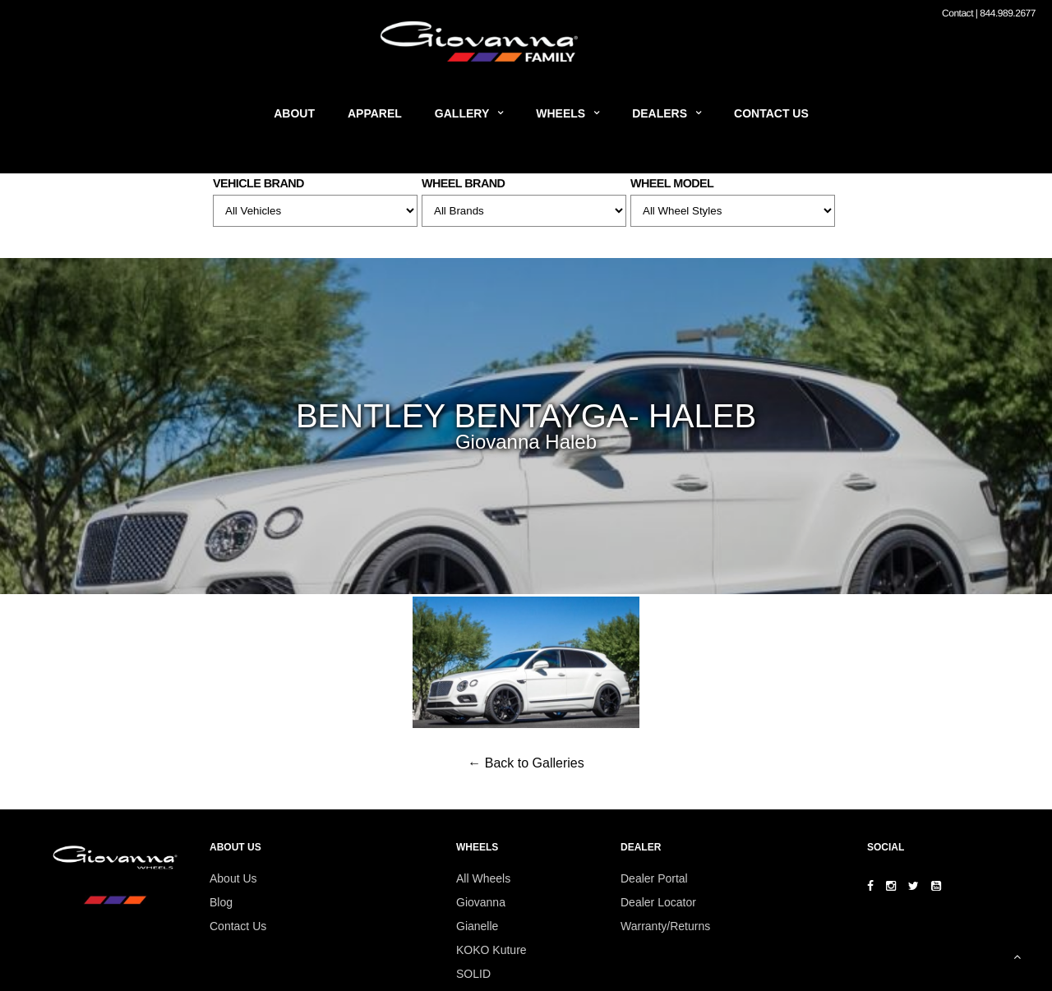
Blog (221, 902)
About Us (233, 878)
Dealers (659, 113)
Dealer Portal (654, 878)
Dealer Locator (658, 902)
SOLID (473, 973)
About (294, 113)
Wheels (560, 113)
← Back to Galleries (526, 763)
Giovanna (480, 902)
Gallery (462, 113)
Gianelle (477, 926)
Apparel (375, 113)
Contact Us (771, 113)
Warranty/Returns (665, 926)
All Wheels (483, 878)
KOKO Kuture (491, 949)
